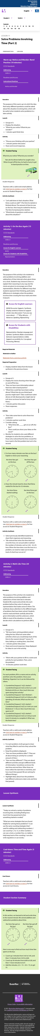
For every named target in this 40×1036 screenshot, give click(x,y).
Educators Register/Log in (29, 6)
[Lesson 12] (4, 28)
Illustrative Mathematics (16, 1008)
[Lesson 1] (4, 26)
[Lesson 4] (12, 26)
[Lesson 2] (6, 26)
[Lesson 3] (9, 26)
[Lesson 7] (20, 26)
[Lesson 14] (11, 28)
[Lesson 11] (33, 26)
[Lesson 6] (17, 26)
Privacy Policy (12, 1004)
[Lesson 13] (8, 28)
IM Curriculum (32, 1)
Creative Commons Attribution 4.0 (17, 1010)
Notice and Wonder (11, 86)
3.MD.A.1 (8, 73)
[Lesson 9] (26, 26)
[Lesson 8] (23, 26)
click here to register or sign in (16, 189)
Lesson (20, 51)
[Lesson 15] (15, 28)
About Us (34, 3)
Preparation (8, 51)
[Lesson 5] (15, 26)
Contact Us (33, 4)
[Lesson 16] (19, 28)
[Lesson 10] (29, 26)
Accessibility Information (25, 1004)
